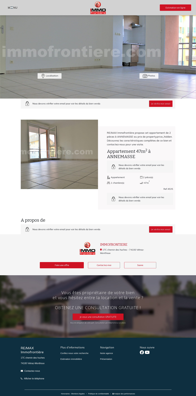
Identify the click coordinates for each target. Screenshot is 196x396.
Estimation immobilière (71, 359)
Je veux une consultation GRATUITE (98, 316)
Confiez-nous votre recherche (74, 353)
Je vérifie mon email (160, 104)
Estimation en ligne (175, 7)
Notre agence (106, 353)
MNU (13, 8)
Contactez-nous (32, 371)
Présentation (106, 359)
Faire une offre (61, 265)
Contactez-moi (104, 265)
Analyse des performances (123, 394)
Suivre (140, 265)
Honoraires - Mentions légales (73, 394)
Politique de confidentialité (98, 394)
